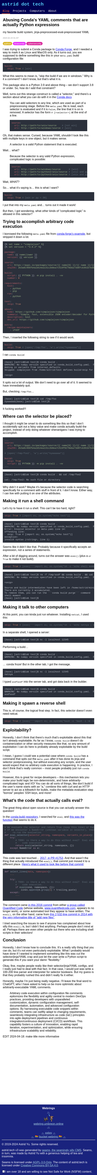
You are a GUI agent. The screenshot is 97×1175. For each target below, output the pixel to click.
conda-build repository (24, 869)
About (52, 12)
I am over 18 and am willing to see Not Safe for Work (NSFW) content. (48, 1171)
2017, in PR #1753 (51, 915)
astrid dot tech (23, 5)
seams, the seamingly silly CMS (61, 1150)
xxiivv (48, 1132)
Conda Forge (63, 51)
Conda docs (64, 99)
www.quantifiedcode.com (59, 971)
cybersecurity (34, 45)
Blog (6, 12)
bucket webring (49, 1136)
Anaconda (19, 45)
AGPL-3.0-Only (42, 1162)
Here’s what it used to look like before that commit (52, 922)
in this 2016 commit (40, 968)
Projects (19, 12)
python (7, 45)
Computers (37, 12)
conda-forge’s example (71, 241)
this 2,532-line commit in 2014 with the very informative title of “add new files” (48, 979)
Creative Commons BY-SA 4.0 (39, 1165)
